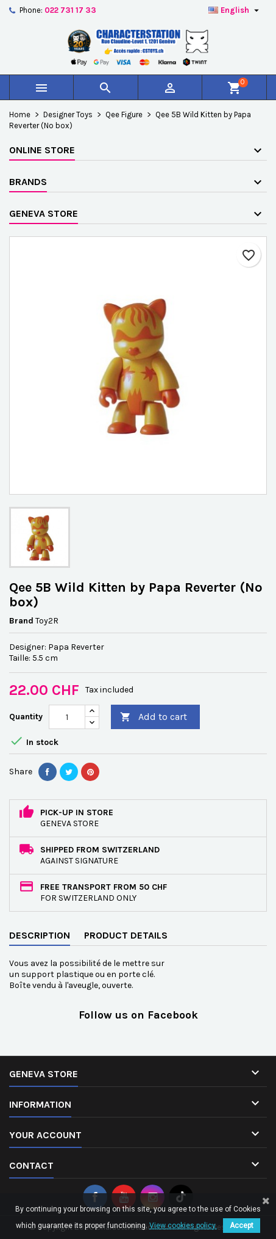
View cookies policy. (183, 1225)
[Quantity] (67, 717)
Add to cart (153, 717)
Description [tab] (39, 935)
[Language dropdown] (235, 10)
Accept (241, 1225)
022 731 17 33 (70, 10)
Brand (21, 621)
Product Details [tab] (126, 935)
